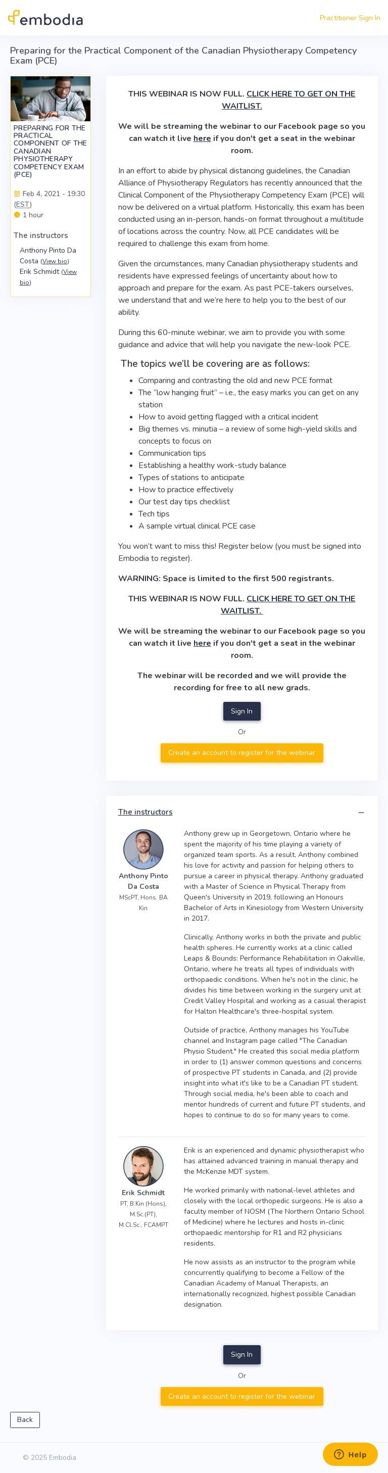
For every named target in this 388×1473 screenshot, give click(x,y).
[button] (361, 813)
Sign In (242, 711)
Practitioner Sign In (350, 18)
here (202, 138)
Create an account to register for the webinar (241, 752)
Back (25, 1419)
